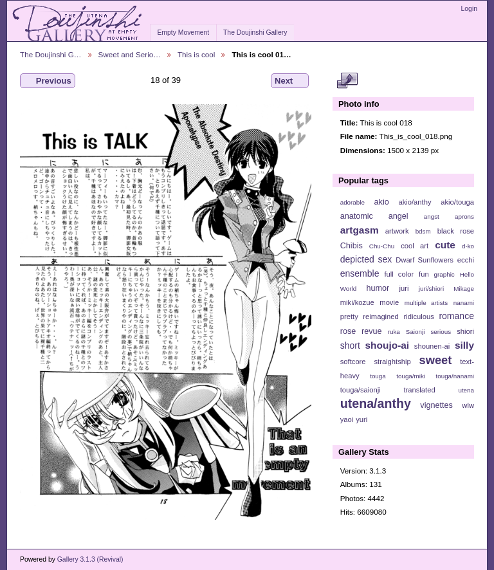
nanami (463, 302)
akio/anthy (414, 202)
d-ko (468, 246)
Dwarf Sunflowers (424, 260)
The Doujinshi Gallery (255, 32)
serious (440, 331)
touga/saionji (360, 390)
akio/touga (457, 202)
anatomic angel (374, 216)
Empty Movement (183, 32)
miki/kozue (357, 302)
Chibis (351, 245)
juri (404, 288)
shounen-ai (432, 346)
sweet (435, 360)
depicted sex (366, 259)
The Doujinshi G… (51, 54)
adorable (352, 202)
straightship (392, 361)
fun (424, 274)
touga (378, 376)
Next (290, 81)
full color (399, 274)
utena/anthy (375, 403)
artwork (397, 231)
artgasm (359, 230)
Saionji (415, 331)
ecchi (465, 260)
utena (466, 390)
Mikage (463, 288)
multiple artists (426, 302)
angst (431, 216)
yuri (361, 419)
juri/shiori (431, 288)
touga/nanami (455, 376)
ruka (394, 331)
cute (445, 244)
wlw (468, 405)
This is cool (196, 54)
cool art (414, 246)
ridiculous (418, 316)
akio (381, 202)
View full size (347, 81)
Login (469, 8)
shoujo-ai (387, 345)
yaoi (347, 419)
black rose (455, 231)
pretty (349, 316)
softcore (353, 361)
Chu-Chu (381, 246)
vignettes (436, 405)
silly (464, 345)
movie (389, 302)
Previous (47, 81)
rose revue (361, 331)
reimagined (381, 316)
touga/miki (410, 376)
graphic (444, 274)
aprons (464, 216)
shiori (465, 331)
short (350, 345)
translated (419, 390)
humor (377, 288)
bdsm (423, 231)
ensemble (360, 273)
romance (456, 316)
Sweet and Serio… (129, 54)
